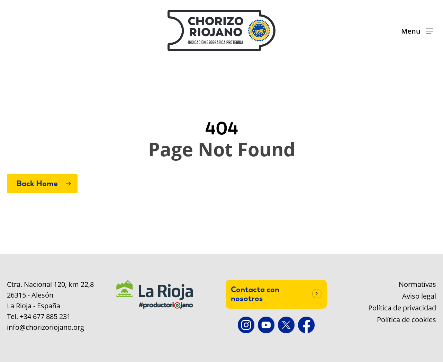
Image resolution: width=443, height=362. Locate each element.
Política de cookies (406, 319)
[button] (417, 30)
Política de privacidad (402, 307)
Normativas (417, 284)
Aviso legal (419, 296)
